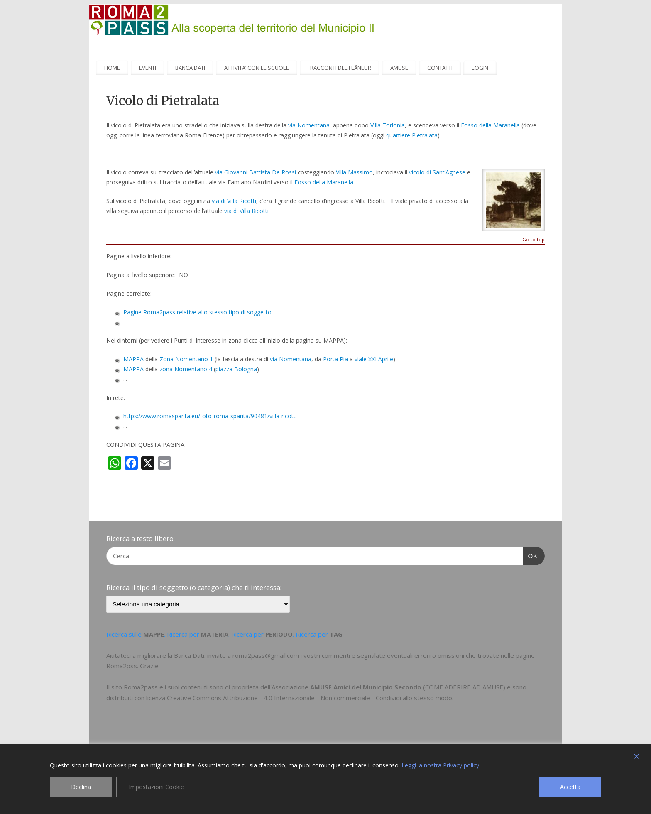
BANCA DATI (190, 67)
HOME (112, 67)
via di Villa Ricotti (234, 201)
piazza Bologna (236, 369)
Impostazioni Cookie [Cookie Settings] (156, 787)
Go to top (533, 240)
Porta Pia (335, 359)
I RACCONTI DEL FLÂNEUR (339, 67)
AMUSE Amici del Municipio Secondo (365, 687)
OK (530, 554)
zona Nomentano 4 (185, 369)
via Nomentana (309, 125)
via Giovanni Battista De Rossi (255, 172)
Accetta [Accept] (570, 787)
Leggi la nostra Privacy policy (440, 765)
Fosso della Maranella (490, 125)
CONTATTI (440, 67)
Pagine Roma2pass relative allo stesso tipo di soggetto (197, 312)
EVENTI (147, 67)
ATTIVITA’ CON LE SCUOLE (256, 67)
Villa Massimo (354, 172)
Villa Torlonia (387, 125)
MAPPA (133, 359)
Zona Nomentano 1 (186, 359)
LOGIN (480, 67)
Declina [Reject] (81, 787)
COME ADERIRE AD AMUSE (464, 687)
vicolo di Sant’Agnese (437, 172)
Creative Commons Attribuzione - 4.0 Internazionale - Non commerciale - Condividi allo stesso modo (309, 698)
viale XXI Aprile (374, 359)
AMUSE (399, 67)
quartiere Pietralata (412, 135)
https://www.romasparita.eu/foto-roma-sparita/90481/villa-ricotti (210, 416)
